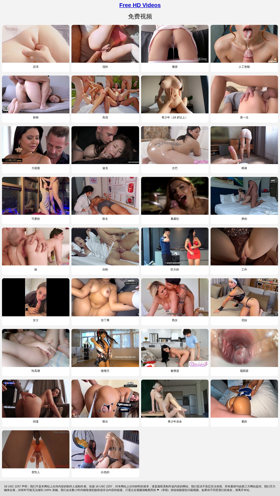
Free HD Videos (140, 5)
